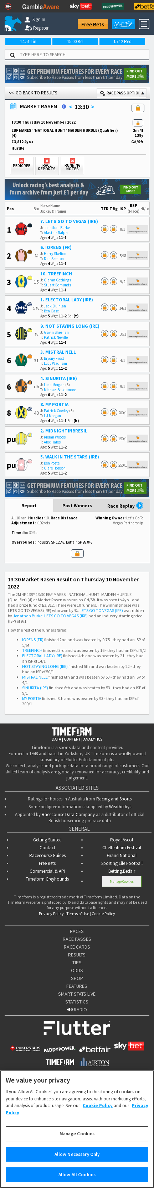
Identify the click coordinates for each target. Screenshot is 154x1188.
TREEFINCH (32, 650)
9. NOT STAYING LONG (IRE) (69, 326)
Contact (47, 848)
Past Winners (77, 506)
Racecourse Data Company (68, 814)
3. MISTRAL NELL (58, 352)
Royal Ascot (121, 840)
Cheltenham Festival (121, 848)
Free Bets (92, 24)
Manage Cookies (122, 881)
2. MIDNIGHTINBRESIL (63, 431)
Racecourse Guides (47, 855)
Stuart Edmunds (57, 284)
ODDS (77, 970)
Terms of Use (77, 913)
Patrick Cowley (56, 410)
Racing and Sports (114, 799)
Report (29, 506)
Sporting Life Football (122, 863)
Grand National (122, 855)
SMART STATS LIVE (77, 994)
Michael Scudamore (60, 389)
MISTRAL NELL (35, 677)
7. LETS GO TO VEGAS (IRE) (69, 221)
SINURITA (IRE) (35, 687)
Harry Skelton (55, 253)
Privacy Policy (51, 913)
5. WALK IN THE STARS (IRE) (69, 457)
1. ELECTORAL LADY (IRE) (66, 300)
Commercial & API (47, 871)
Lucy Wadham (55, 363)
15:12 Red (122, 41)
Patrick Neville (56, 337)
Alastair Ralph (56, 232)
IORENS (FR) (32, 639)
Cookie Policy (103, 913)
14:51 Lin (28, 41)
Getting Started (47, 840)
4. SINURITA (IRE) (58, 378)
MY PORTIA (31, 698)
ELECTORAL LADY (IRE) (42, 655)
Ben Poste (52, 463)
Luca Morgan (54, 384)
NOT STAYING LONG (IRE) (45, 666)
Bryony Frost (54, 358)
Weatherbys (120, 807)
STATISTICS (76, 1001)
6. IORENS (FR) (56, 247)
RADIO (77, 1009)
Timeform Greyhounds (47, 879)
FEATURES (76, 986)
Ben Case (51, 310)
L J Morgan (52, 415)
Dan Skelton (54, 258)
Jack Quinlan (55, 306)
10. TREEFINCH (56, 274)
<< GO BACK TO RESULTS (33, 93)
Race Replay (125, 505)
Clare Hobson (55, 468)
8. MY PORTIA (54, 404)
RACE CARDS (77, 947)
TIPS (77, 962)
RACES (77, 931)
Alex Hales (52, 442)
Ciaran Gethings (57, 279)
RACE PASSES (77, 939)
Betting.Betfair (121, 871)
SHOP (77, 978)
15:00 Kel (75, 41)
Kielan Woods (55, 437)
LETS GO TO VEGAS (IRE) (101, 610)
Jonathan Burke (57, 227)
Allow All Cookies (77, 1175)
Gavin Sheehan (56, 332)
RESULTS (77, 954)
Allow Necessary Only (77, 1154)
